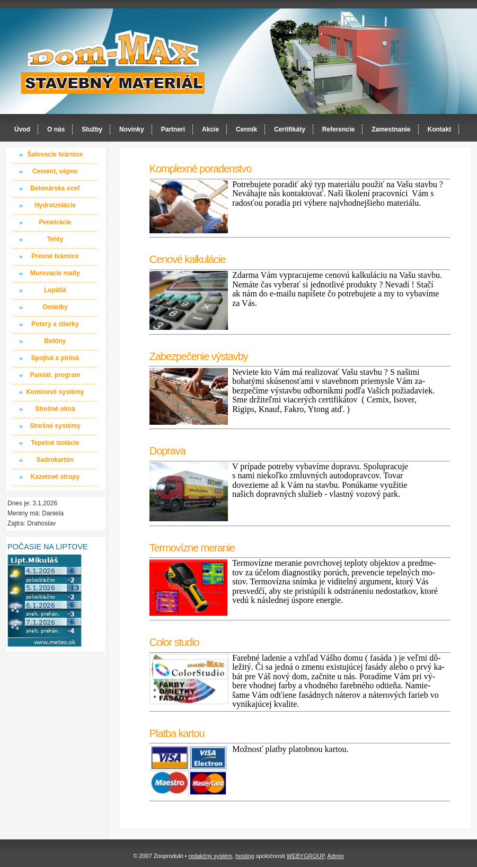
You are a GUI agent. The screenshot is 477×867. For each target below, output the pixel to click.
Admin (336, 856)
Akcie (210, 129)
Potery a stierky (54, 324)
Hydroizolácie (55, 205)
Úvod (22, 129)
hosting (244, 856)
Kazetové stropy (55, 476)
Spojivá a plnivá (55, 358)
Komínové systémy (55, 392)
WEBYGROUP (305, 856)
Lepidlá (55, 290)
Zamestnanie (391, 129)
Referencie (338, 129)
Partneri (173, 129)
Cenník (246, 129)
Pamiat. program (55, 375)
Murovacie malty (55, 273)
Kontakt (440, 129)
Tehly (55, 239)
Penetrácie (55, 222)
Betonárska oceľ (55, 188)
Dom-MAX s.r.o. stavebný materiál (113, 61)
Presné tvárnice (54, 256)
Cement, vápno (55, 171)
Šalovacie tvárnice (55, 154)
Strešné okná (55, 409)
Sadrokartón (55, 459)
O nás (56, 129)
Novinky (131, 129)
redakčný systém (210, 856)
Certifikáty (289, 129)
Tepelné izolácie (55, 442)
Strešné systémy (55, 426)
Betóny (55, 341)
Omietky (54, 307)
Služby (92, 129)
